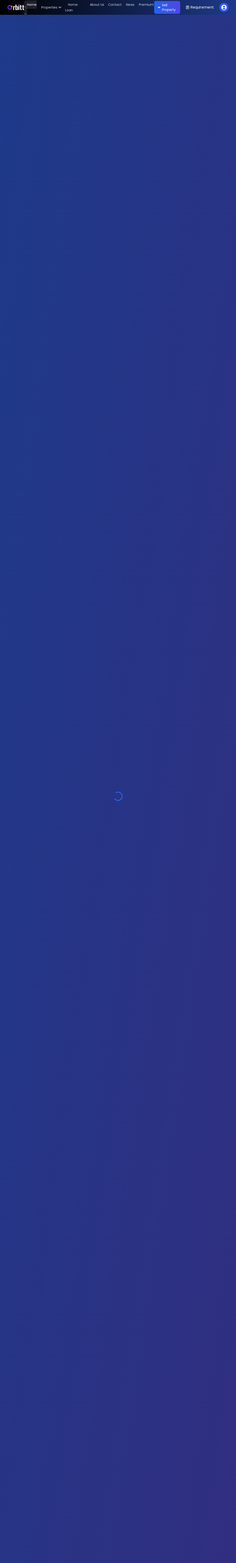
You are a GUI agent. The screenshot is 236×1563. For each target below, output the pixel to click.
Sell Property (167, 7)
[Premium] (145, 7)
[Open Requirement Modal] (200, 7)
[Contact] (113, 7)
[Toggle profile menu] (224, 7)
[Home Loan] (71, 7)
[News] (128, 7)
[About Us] (95, 7)
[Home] (15, 7)
